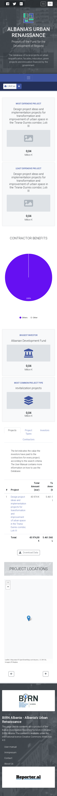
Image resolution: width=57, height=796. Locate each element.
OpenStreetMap (24, 660)
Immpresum (10, 752)
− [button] (8, 587)
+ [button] (8, 583)
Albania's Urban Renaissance (28, 32)
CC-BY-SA (42, 660)
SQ (43, 4)
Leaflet (7, 660)
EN (50, 4)
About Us (8, 763)
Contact (8, 758)
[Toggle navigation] (28, 78)
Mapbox (15, 662)
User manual (10, 747)
